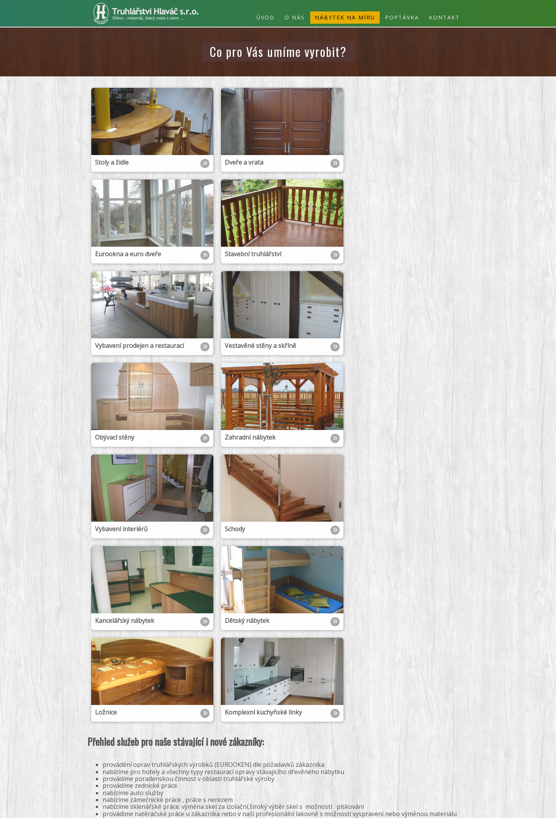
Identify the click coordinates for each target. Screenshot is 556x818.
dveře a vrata (393, 770)
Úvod (265, 17)
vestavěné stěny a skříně (320, 764)
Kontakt (444, 17)
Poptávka (402, 17)
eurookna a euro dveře (345, 770)
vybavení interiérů (354, 757)
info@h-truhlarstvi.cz (126, 771)
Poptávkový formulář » (123, 788)
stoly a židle (427, 770)
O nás (295, 17)
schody (321, 757)
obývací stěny (441, 757)
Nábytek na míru (345, 17)
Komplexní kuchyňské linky (322, 751)
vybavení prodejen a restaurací (391, 764)
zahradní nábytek (400, 757)
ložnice (367, 751)
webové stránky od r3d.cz (441, 807)
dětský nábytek (397, 751)
